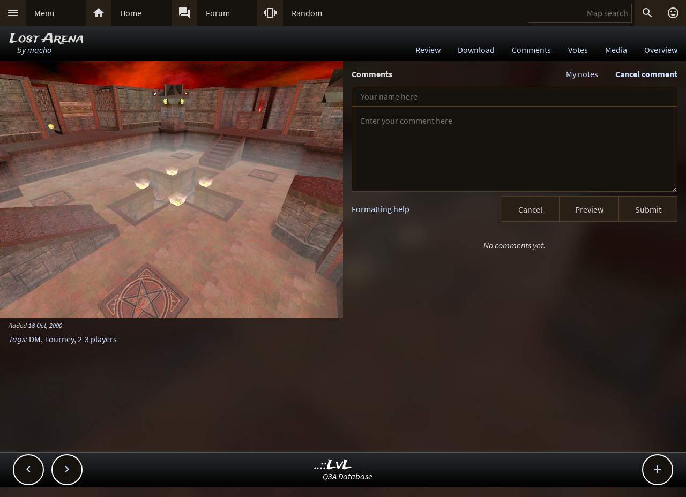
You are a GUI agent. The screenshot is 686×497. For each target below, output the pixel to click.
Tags (17, 339)
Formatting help (380, 209)
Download (476, 49)
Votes (578, 49)
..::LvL (333, 465)
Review (428, 49)
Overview (660, 49)
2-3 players (97, 339)
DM (35, 339)
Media (616, 49)
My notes (582, 74)
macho (39, 49)
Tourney (59, 339)
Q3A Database (347, 476)
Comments (531, 49)
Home (130, 12)
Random (307, 12)
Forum (218, 12)
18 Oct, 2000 (45, 325)
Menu (44, 12)
